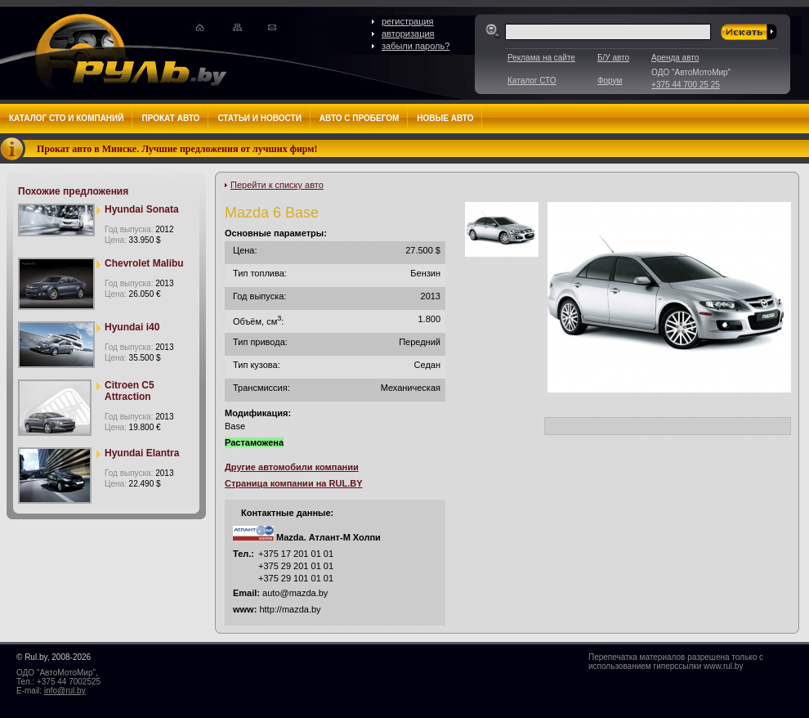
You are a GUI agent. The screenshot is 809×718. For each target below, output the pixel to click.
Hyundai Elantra (142, 453)
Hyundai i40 (132, 327)
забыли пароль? (415, 46)
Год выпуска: (139, 229)
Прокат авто (170, 118)
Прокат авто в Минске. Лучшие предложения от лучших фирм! (177, 149)
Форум (609, 80)
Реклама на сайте (541, 57)
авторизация (408, 33)
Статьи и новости (259, 118)
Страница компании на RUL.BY (293, 483)
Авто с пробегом (360, 118)
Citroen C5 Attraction (129, 390)
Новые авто (445, 118)
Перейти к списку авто (277, 185)
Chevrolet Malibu (144, 263)
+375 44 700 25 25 (685, 84)
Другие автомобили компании (292, 467)
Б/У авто (613, 57)
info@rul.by (65, 690)
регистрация (408, 21)
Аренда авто (675, 57)
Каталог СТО (531, 80)
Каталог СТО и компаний (66, 118)
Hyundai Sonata (142, 209)
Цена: (133, 240)
